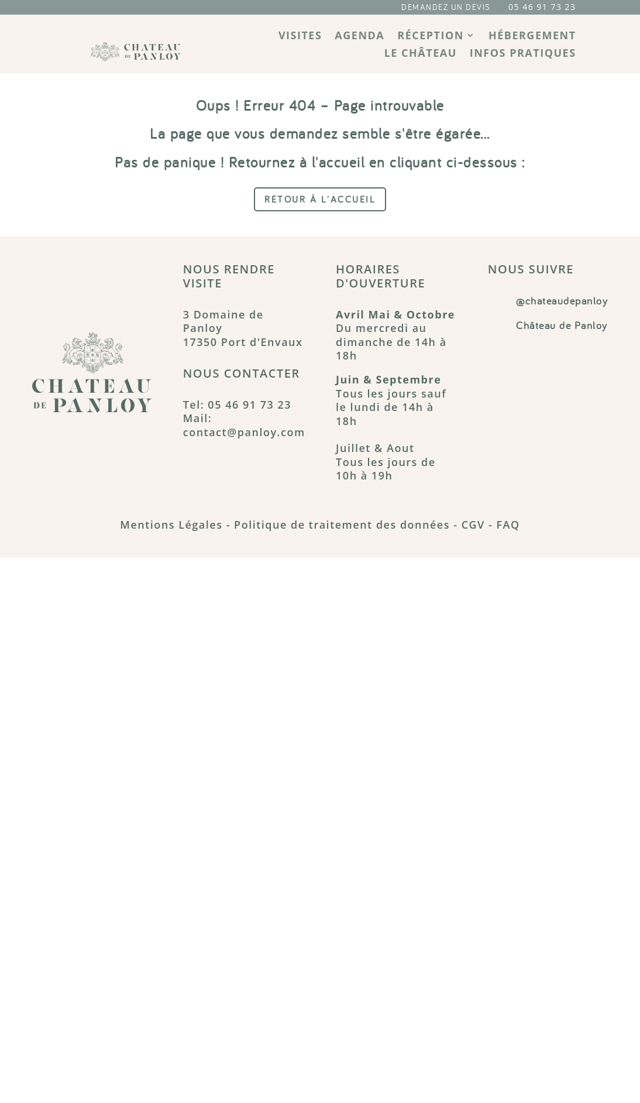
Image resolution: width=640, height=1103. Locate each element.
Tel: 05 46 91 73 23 (237, 405)
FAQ (507, 525)
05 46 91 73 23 (542, 6)
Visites (300, 36)
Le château (420, 54)
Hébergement (532, 36)
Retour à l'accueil (320, 199)
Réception (430, 36)
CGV (473, 525)
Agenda (359, 36)
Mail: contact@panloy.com (244, 425)
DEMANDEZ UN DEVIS (446, 7)
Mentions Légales (171, 525)
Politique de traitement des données (342, 525)
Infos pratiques (523, 54)
